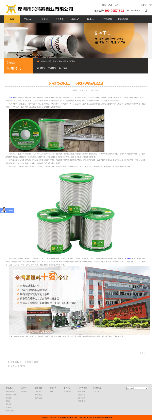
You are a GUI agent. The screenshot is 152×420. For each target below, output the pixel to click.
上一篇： (21, 362)
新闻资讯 (62, 61)
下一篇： (15, 366)
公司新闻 (72, 61)
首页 (12, 19)
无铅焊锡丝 (127, 258)
